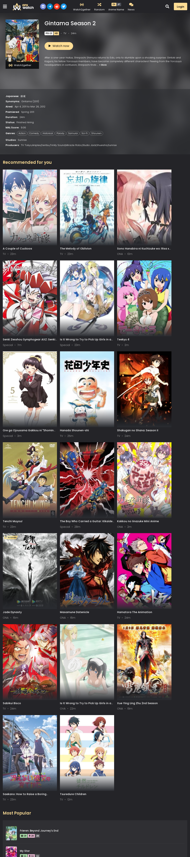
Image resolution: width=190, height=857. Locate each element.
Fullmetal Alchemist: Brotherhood (42, 617)
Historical (48, 133)
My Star (25, 597)
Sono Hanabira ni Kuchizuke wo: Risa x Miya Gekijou (118, 235)
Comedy (34, 133)
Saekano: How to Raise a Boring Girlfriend (118, 541)
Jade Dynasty (12, 463)
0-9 (25, 828)
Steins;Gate (27, 677)
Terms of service (14, 844)
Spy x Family (28, 698)
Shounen (96, 133)
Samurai (73, 133)
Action (22, 133)
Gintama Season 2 (32, 718)
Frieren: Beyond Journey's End (39, 576)
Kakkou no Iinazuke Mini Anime (164, 387)
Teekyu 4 (56, 310)
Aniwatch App (75, 844)
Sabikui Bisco (152, 463)
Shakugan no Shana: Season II (23, 387)
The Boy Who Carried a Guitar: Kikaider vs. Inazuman (117, 388)
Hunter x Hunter (30, 738)
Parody (60, 133)
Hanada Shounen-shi (157, 310)
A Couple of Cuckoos (17, 234)
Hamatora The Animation (114, 463)
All (7, 828)
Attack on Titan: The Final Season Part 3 (46, 637)
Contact (53, 844)
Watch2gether (20, 65)
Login (180, 7)
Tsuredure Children (156, 540)
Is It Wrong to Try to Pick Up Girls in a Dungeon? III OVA (22, 541)
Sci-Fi (84, 133)
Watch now (59, 46)
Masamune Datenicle (64, 463)
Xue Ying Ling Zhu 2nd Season (70, 540)
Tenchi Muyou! (59, 387)
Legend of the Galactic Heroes (40, 758)
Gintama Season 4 (32, 657)
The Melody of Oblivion (65, 234)
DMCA (36, 844)
